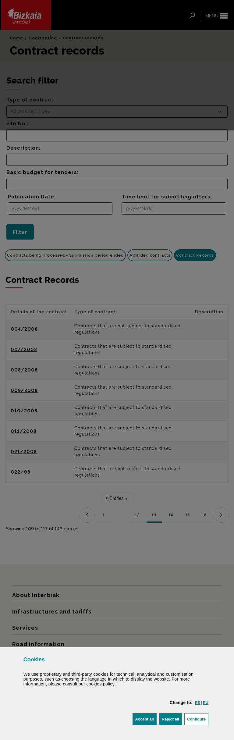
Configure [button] (197, 718)
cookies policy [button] (100, 683)
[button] (197, 702)
